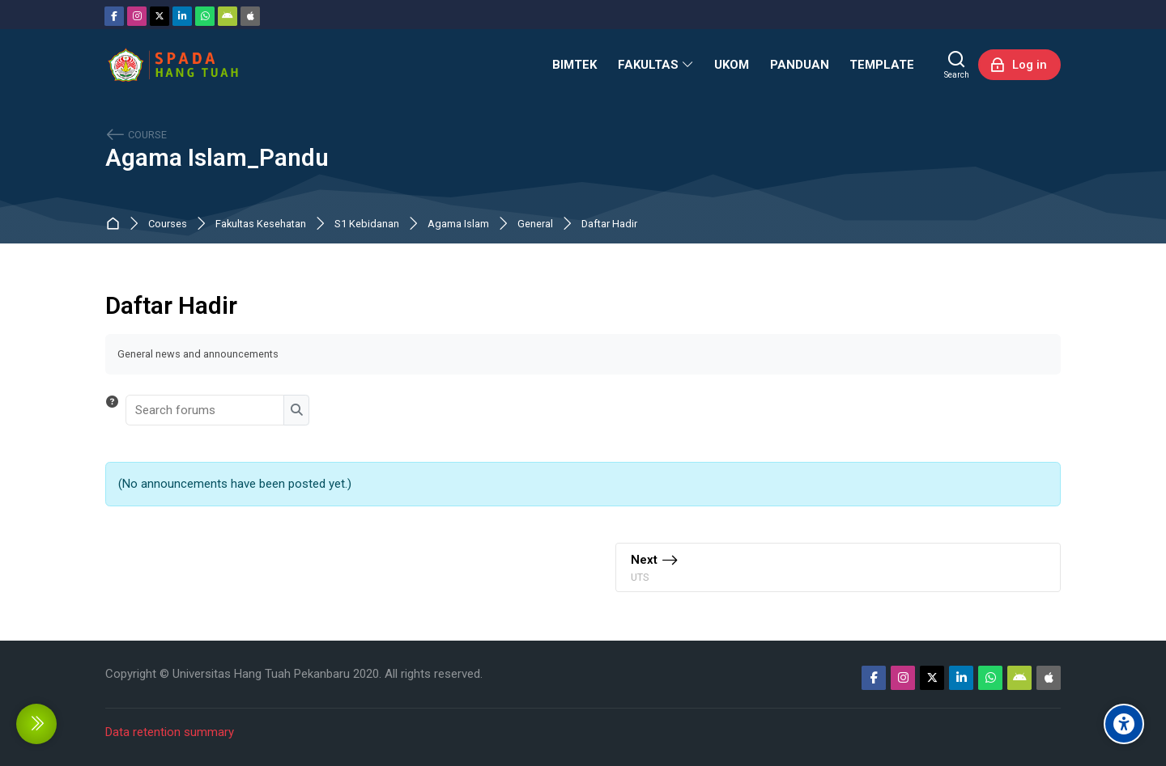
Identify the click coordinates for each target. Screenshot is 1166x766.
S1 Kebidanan (366, 224)
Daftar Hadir (609, 224)
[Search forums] (206, 410)
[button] (112, 410)
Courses (167, 224)
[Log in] (1019, 64)
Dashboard (116, 224)
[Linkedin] (182, 16)
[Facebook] (114, 16)
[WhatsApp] (205, 16)
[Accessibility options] (1124, 724)
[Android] (227, 16)
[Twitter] (159, 16)
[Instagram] (137, 16)
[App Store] (250, 16)
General (535, 224)
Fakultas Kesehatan (260, 224)
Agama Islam (458, 224)
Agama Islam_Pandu (217, 158)
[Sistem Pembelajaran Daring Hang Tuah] (172, 64)
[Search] (956, 64)
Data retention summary (169, 732)
